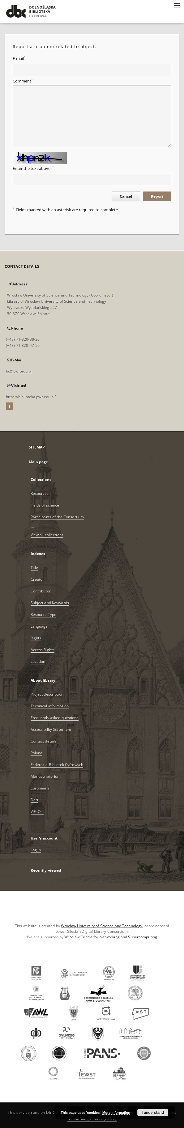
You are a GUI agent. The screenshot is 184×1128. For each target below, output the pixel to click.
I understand (153, 1112)
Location (38, 661)
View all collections (47, 534)
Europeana (40, 788)
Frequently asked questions (55, 717)
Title (34, 567)
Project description (47, 694)
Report (157, 196)
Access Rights (43, 649)
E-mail (19, 58)
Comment (23, 81)
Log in (36, 849)
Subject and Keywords (50, 602)
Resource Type (44, 614)
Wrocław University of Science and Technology (101, 925)
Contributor (41, 591)
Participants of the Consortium (57, 517)
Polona (37, 753)
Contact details (44, 741)
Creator (37, 579)
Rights (36, 638)
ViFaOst (37, 811)
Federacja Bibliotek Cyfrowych (57, 764)
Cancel (126, 196)
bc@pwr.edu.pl (19, 371)
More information (116, 1112)
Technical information (50, 706)
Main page (38, 462)
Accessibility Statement (51, 729)
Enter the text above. (33, 168)
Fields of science (45, 505)
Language (39, 626)
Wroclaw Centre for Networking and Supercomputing (110, 937)
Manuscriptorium (46, 776)
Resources (40, 493)
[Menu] (176, 5)
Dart (34, 799)
